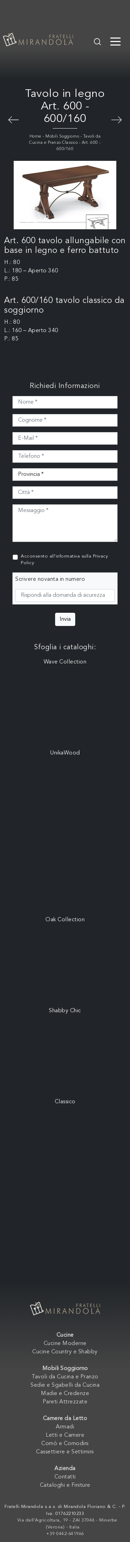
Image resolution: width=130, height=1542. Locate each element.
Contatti (65, 1477)
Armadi (65, 1427)
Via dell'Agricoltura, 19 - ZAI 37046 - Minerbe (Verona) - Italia (67, 1523)
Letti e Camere (65, 1435)
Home (35, 136)
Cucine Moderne (65, 1343)
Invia (65, 619)
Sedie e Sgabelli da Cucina (65, 1385)
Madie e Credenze (65, 1393)
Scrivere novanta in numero (50, 579)
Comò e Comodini (65, 1443)
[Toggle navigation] (115, 41)
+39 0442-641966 (65, 1534)
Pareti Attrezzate (65, 1402)
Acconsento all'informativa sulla (64, 560)
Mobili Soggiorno (62, 136)
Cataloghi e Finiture (65, 1485)
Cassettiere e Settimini (65, 1452)
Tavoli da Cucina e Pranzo (65, 1377)
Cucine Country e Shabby (65, 1352)
